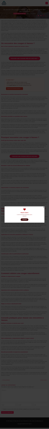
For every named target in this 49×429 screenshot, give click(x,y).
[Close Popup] (43, 207)
